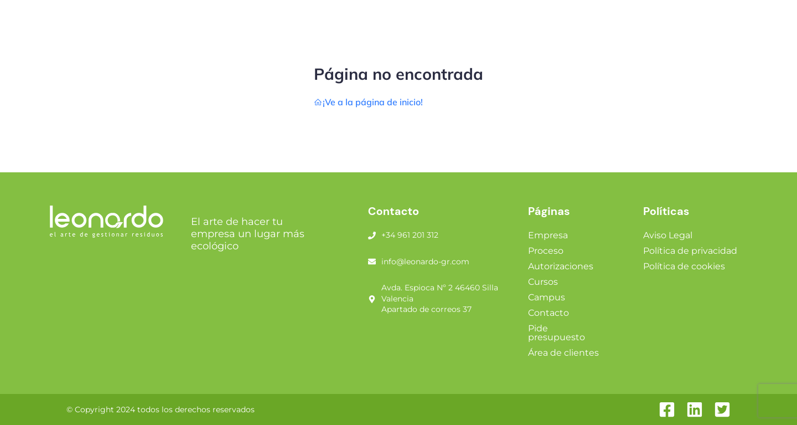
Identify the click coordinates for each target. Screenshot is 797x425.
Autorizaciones (560, 266)
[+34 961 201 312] (372, 235)
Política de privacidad (690, 250)
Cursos (543, 281)
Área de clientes (563, 352)
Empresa (548, 235)
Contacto (548, 313)
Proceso (545, 250)
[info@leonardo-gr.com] (372, 261)
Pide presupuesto (556, 332)
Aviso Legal (667, 235)
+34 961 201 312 (409, 235)
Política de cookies (684, 266)
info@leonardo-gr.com (425, 262)
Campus (546, 297)
